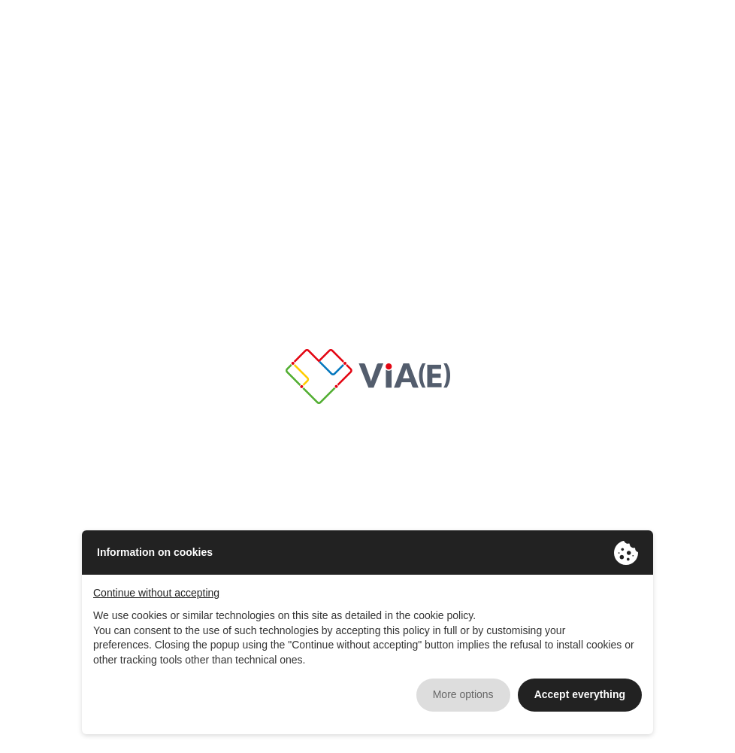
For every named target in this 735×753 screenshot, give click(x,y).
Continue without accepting (156, 593)
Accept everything (579, 694)
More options (463, 694)
